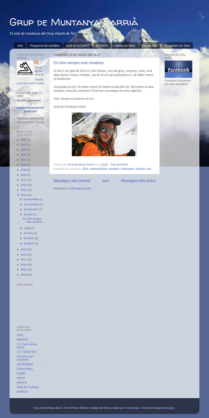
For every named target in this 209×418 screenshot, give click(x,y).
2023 (24, 149)
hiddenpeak (127, 168)
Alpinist (21, 377)
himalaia (140, 168)
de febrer (29, 238)
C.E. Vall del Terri (26, 351)
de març (29, 233)
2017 (24, 179)
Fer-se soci (149, 45)
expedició (114, 168)
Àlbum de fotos (125, 45)
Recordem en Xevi (177, 45)
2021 (24, 159)
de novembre (32, 204)
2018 (24, 175)
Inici (20, 45)
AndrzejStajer (132, 408)
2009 (24, 269)
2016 (24, 185)
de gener (29, 243)
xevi (149, 168)
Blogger (170, 408)
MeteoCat (22, 339)
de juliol (28, 214)
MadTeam (22, 391)
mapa (40, 122)
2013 (24, 249)
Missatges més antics (138, 181)
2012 (24, 254)
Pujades (21, 373)
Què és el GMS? (77, 45)
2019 (24, 169)
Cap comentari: (119, 164)
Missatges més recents (71, 181)
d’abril (27, 228)
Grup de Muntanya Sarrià (74, 22)
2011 (24, 259)
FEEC (20, 335)
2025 (24, 139)
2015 (24, 190)
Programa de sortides (44, 45)
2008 (24, 274)
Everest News (25, 368)
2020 (24, 164)
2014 (85, 168)
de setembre (31, 209)
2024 (24, 144)
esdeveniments (98, 168)
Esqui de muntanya (28, 387)
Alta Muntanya (25, 364)
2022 (24, 154)
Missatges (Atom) (81, 188)
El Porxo (102, 45)
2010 (24, 264)
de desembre (32, 199)
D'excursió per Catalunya (25, 358)
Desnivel (22, 382)
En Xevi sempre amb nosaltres (79, 63)
